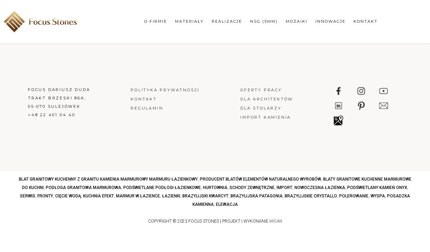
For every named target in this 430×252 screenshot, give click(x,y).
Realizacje (227, 21)
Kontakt (366, 21)
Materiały (189, 21)
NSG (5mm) (264, 21)
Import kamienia (265, 117)
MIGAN (275, 221)
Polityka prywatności (165, 90)
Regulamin (147, 108)
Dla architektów (266, 99)
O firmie (155, 21)
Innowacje (330, 21)
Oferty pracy (261, 90)
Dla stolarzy (261, 108)
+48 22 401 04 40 (51, 114)
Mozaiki (296, 21)
